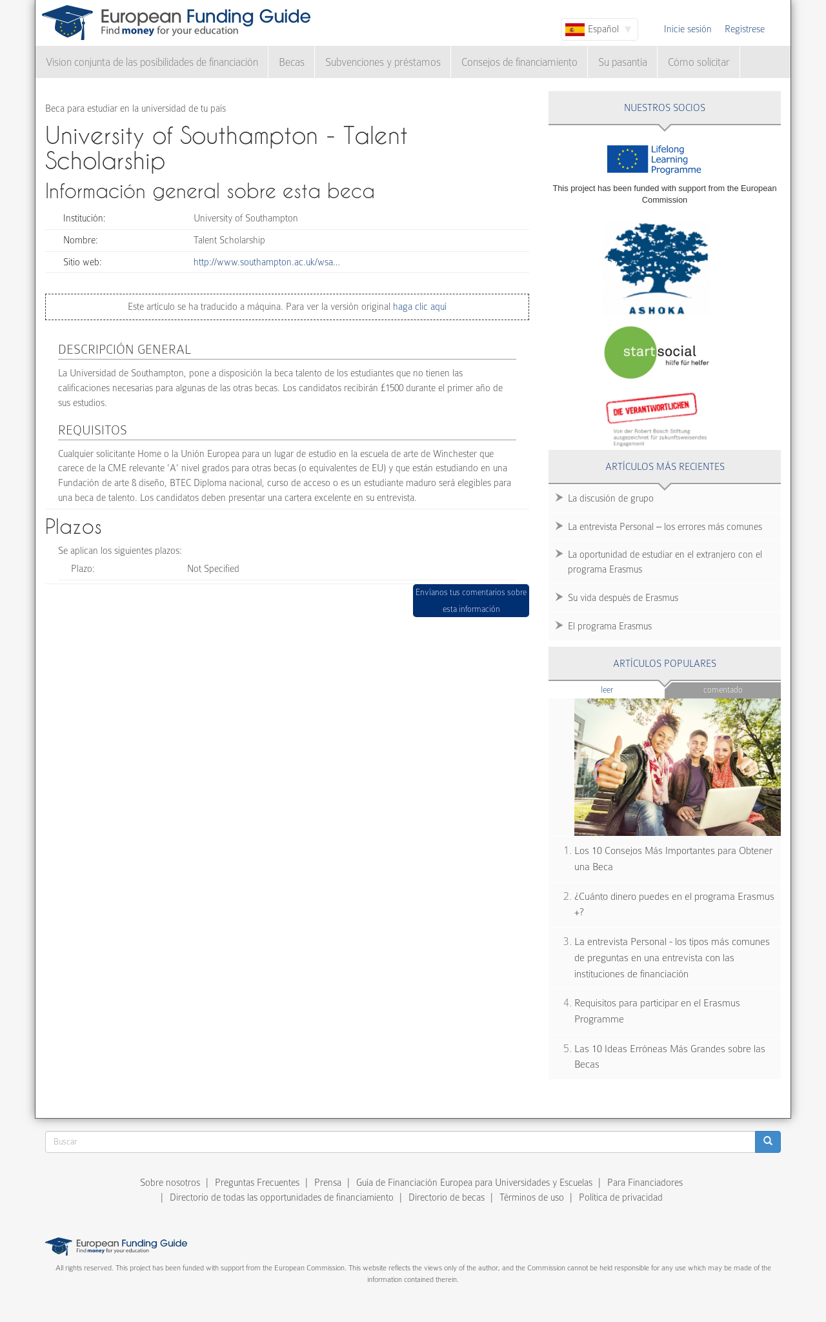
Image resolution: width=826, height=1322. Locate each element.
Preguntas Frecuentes (257, 1182)
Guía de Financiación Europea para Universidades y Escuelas (474, 1182)
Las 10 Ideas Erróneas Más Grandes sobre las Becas (669, 1057)
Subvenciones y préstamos (383, 62)
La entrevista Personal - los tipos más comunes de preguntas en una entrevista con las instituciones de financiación (672, 957)
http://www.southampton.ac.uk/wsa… (267, 262)
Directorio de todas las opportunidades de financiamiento (282, 1197)
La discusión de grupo (611, 498)
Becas (292, 62)
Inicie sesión (688, 29)
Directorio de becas (446, 1197)
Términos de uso (531, 1197)
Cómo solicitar (699, 62)
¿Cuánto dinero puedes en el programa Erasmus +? (674, 905)
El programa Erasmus (610, 626)
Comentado (723, 690)
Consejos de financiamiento (519, 62)
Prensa (327, 1182)
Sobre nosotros (170, 1182)
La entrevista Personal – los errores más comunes (665, 527)
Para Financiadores (645, 1182)
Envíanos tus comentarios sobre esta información (471, 600)
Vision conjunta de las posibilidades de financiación (152, 62)
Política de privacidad (621, 1197)
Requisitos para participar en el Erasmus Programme (657, 1011)
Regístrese (745, 29)
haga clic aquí (418, 306)
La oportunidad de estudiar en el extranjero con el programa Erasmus (665, 562)
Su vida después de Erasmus (623, 598)
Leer (632, 689)
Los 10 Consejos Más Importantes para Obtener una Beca (673, 859)
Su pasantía (622, 62)
